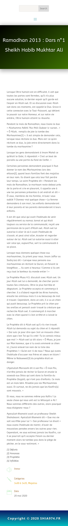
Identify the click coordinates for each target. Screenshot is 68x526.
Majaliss (32, 483)
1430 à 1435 (20, 483)
